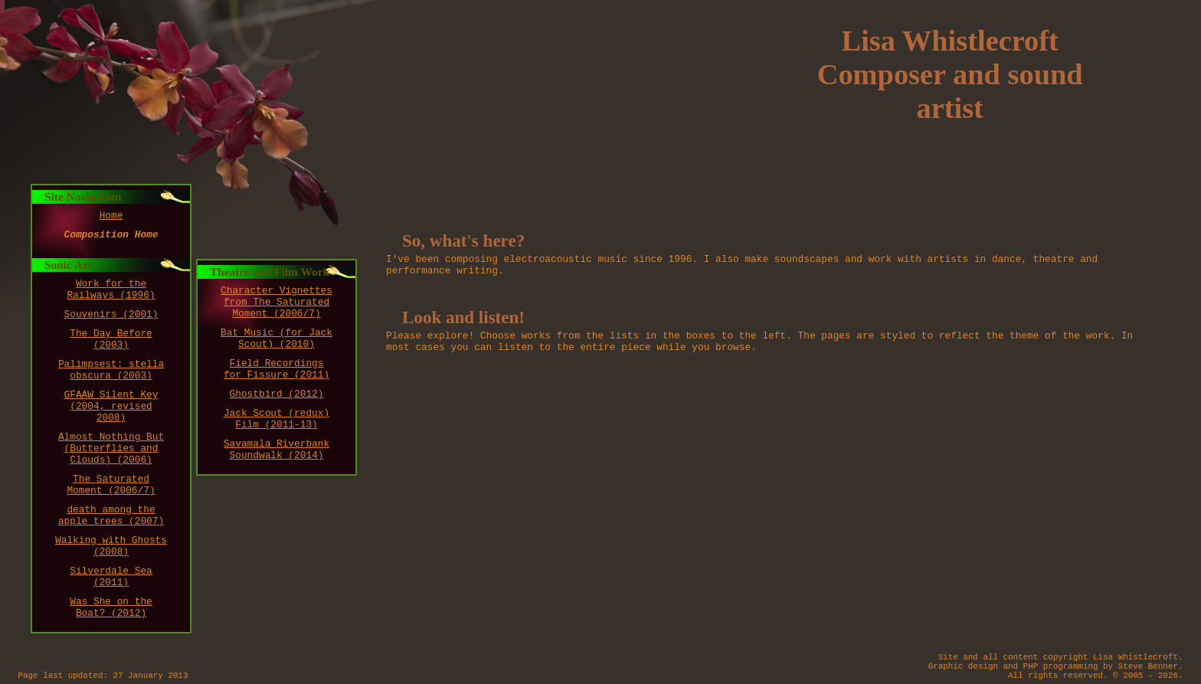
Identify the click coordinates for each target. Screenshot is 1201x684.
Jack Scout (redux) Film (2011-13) (276, 418)
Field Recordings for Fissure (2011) (276, 369)
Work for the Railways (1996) (111, 289)
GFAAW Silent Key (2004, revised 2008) (111, 406)
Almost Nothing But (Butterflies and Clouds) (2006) (111, 448)
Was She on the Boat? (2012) (111, 607)
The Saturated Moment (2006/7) (111, 484)
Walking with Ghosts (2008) (111, 546)
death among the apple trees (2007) (111, 515)
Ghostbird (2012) (277, 394)
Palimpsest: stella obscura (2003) (111, 369)
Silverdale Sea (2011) (111, 576)
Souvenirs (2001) (111, 314)
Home (111, 215)
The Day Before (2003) (111, 339)
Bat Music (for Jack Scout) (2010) (276, 338)
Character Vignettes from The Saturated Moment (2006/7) (276, 302)
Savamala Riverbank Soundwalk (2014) (276, 449)
